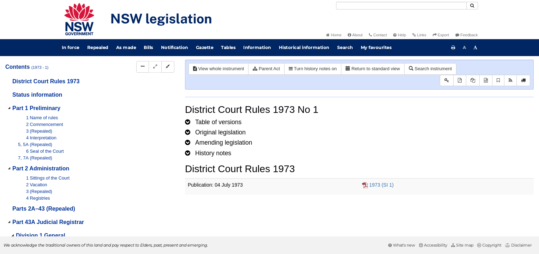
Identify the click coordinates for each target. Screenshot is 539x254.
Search (345, 47)
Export (441, 35)
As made (126, 47)
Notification (174, 47)
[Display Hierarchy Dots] (142, 67)
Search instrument (430, 68)
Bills (148, 47)
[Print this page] (453, 47)
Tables (228, 47)
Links (419, 35)
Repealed (97, 47)
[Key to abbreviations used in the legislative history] (447, 80)
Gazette (205, 47)
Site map (462, 245)
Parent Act (266, 68)
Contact (378, 35)
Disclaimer (518, 245)
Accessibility (433, 245)
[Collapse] (167, 67)
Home (333, 35)
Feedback (466, 35)
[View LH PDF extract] (473, 80)
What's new (401, 245)
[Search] (401, 6)
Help (399, 35)
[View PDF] (459, 80)
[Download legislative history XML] (485, 80)
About (355, 35)
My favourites (376, 47)
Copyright (489, 245)
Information (257, 47)
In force (70, 47)
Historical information (304, 47)
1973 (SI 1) (381, 185)
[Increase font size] (475, 47)
